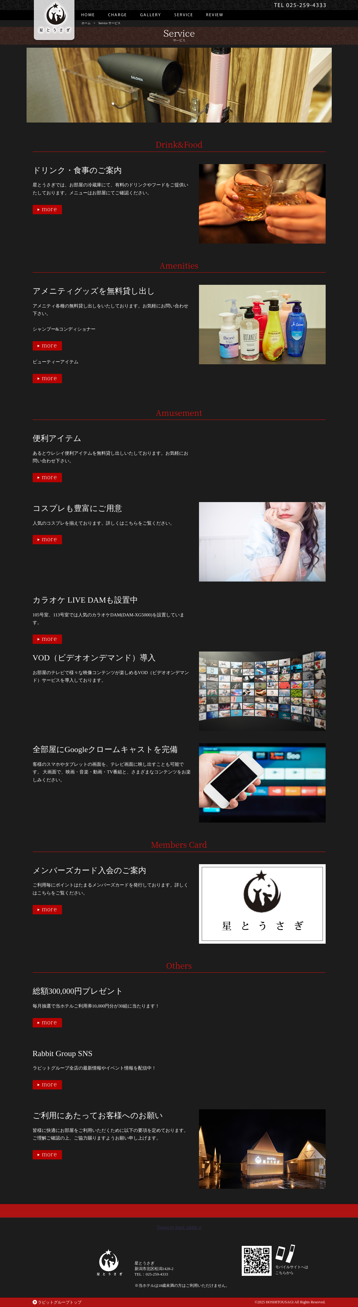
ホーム (86, 23)
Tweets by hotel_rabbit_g (179, 1227)
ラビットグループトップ (59, 1302)
